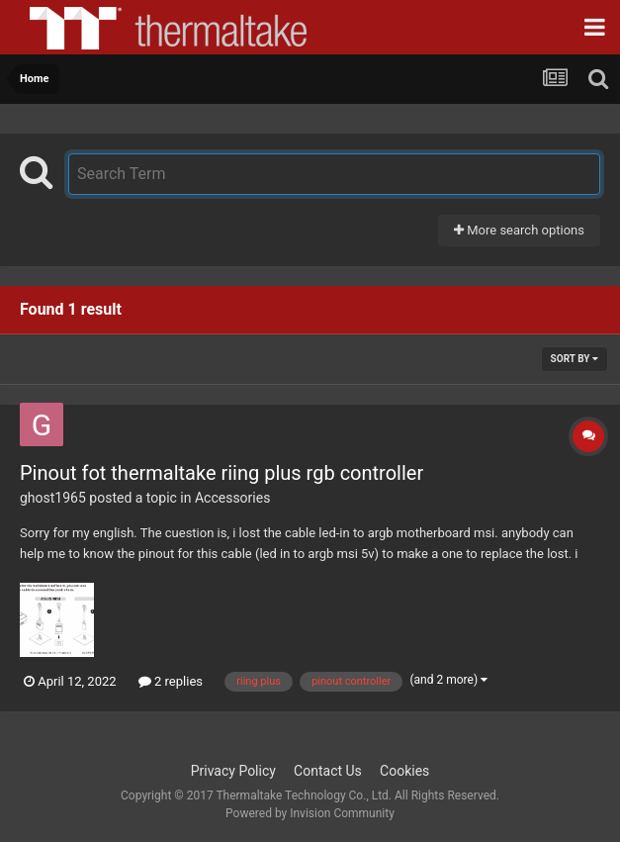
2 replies (170, 681)
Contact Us (328, 771)
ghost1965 (53, 498)
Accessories (232, 498)
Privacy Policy (233, 771)
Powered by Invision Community (310, 813)
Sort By (574, 358)
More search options (519, 230)
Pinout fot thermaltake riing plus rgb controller (221, 473)
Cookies (404, 771)
